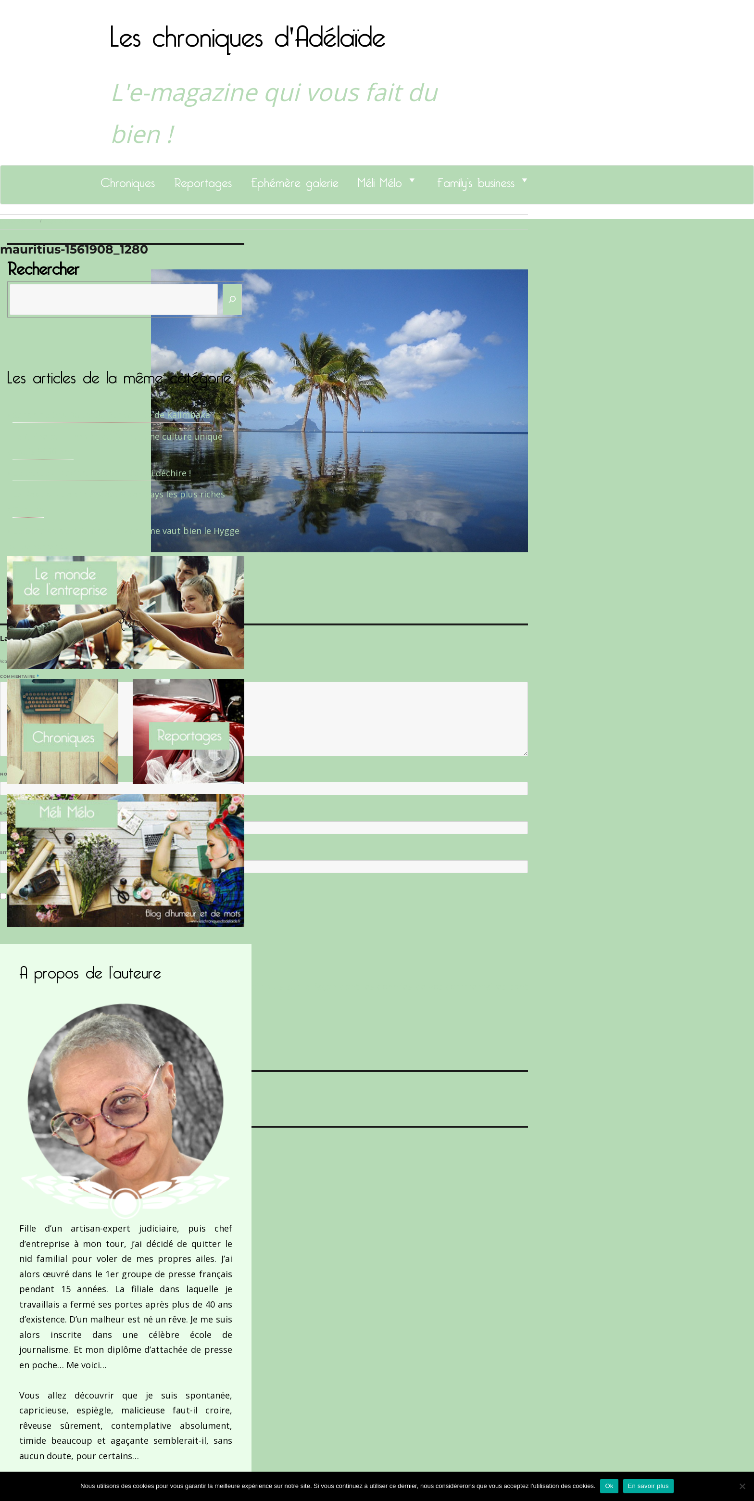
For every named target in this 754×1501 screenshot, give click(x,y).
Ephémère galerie (295, 180)
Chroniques (128, 180)
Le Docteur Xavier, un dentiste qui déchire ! (102, 473)
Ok (609, 1485)
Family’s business (476, 180)
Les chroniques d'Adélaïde (248, 30)
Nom (7, 774)
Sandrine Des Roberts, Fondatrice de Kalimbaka (111, 414)
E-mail (10, 813)
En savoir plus (648, 1485)
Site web (11, 852)
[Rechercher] (232, 299)
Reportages (203, 180)
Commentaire (19, 676)
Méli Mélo (380, 180)
